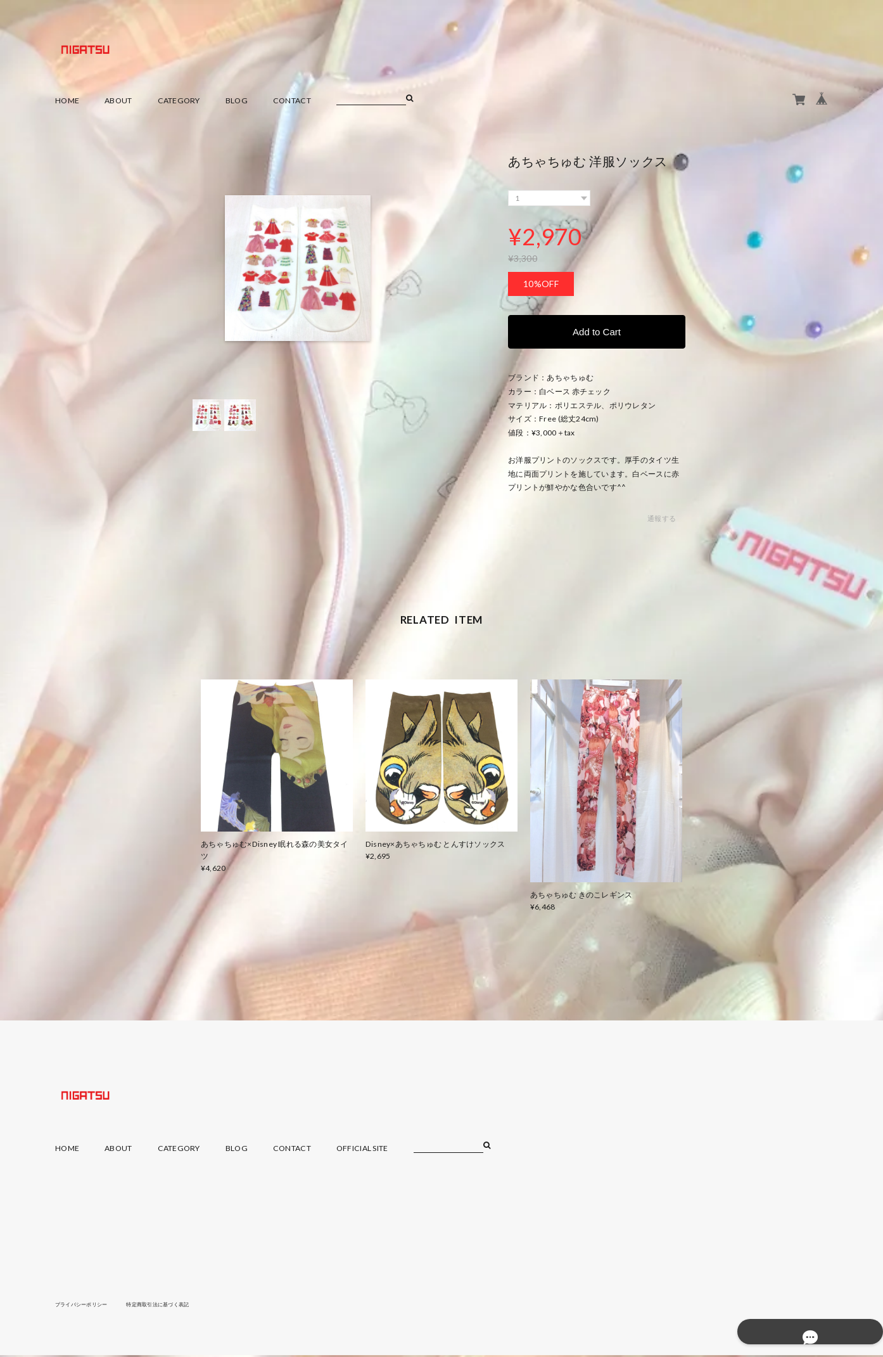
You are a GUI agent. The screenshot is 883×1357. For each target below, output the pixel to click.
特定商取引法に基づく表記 (178, 1305)
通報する (661, 521)
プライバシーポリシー (87, 1305)
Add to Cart (597, 332)
